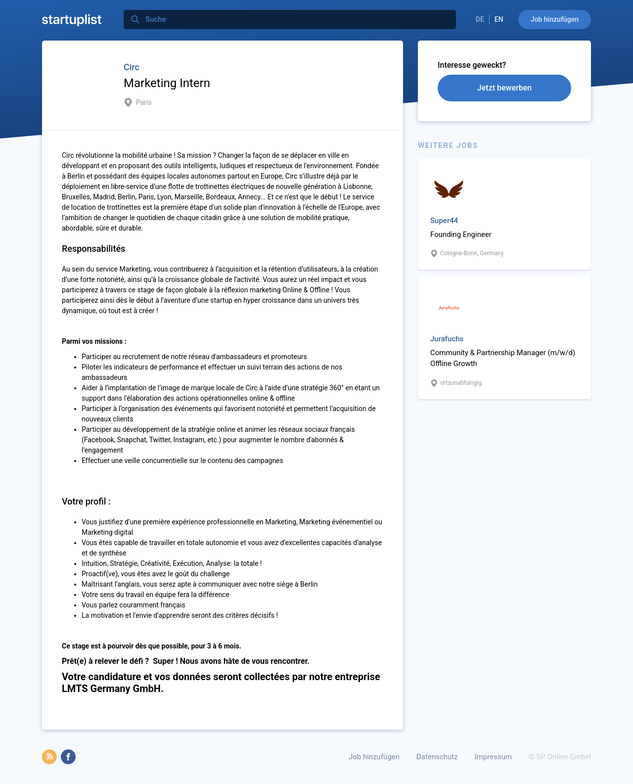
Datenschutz (437, 756)
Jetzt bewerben (504, 87)
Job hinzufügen (555, 19)
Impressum (493, 756)
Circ (131, 67)
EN (499, 19)
